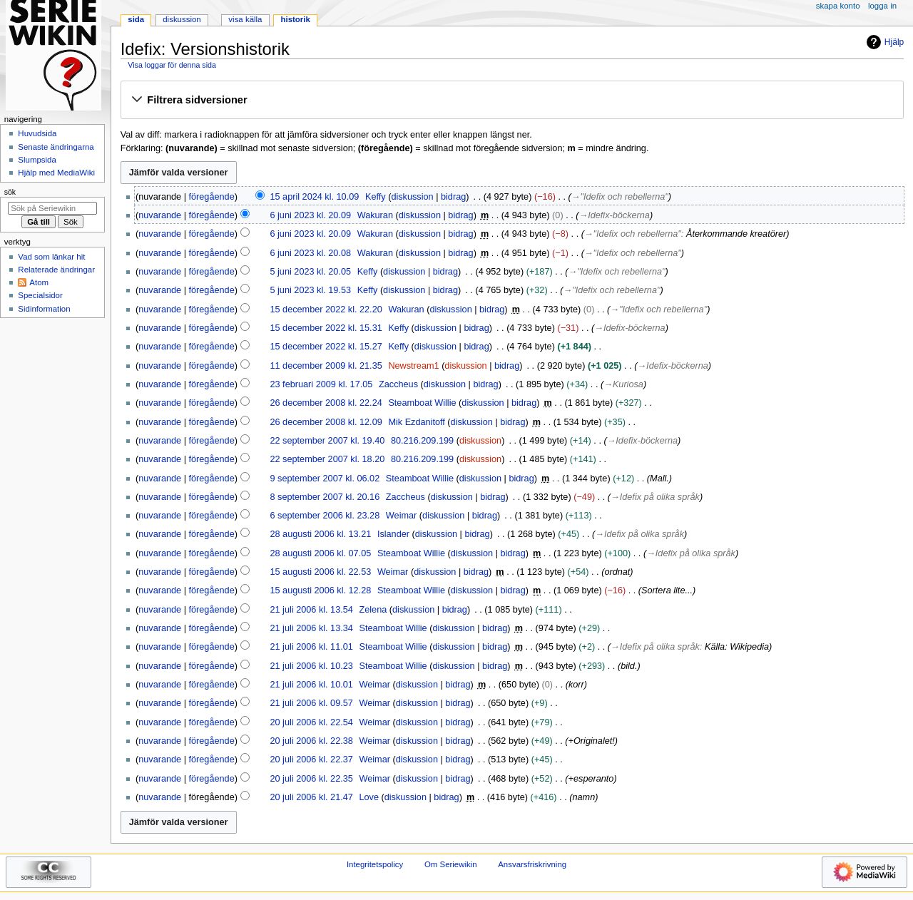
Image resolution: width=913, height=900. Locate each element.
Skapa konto (838, 5)
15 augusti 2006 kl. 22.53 (320, 572)
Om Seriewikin (450, 864)
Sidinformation (44, 309)
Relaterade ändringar (56, 269)
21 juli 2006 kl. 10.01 (311, 685)
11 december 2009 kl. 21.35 (326, 366)
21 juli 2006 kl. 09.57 (311, 703)
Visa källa (245, 19)
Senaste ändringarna (55, 147)
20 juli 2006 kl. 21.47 (311, 797)
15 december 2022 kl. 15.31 (326, 328)
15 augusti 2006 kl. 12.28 (320, 590)
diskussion (412, 197)
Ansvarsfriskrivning (532, 864)
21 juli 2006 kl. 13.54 (311, 610)
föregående (212, 197)
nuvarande (159, 215)
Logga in (882, 5)
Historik (295, 19)
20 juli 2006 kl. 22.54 (311, 722)
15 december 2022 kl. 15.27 (326, 347)
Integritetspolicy (375, 864)
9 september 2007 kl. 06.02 (324, 479)
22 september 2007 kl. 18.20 (327, 459)
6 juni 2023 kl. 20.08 (310, 253)
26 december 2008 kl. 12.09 (326, 422)
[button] (512, 100)
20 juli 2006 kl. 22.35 (311, 779)
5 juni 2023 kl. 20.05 (310, 272)
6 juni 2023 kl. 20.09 (310, 215)
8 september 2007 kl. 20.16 (324, 497)
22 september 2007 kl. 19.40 (327, 441)
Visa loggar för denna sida (172, 65)
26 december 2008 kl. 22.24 (326, 403)
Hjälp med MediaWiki (56, 172)
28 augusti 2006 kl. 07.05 (320, 553)
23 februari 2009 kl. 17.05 (321, 384)
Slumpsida (37, 159)
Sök (10, 192)
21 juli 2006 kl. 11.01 (311, 647)
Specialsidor (40, 295)
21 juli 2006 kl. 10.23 (311, 666)
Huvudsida (37, 133)
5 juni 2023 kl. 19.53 (310, 290)
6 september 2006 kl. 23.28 (324, 516)
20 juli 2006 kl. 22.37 (311, 760)
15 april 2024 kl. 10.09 (314, 197)
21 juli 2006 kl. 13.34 (311, 628)
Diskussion (181, 19)
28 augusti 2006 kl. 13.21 (320, 534)
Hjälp (883, 42)
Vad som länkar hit (51, 256)
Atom (39, 282)
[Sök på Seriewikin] (52, 208)
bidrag (453, 197)
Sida (136, 19)
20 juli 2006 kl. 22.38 (311, 741)
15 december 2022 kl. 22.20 (326, 310)
